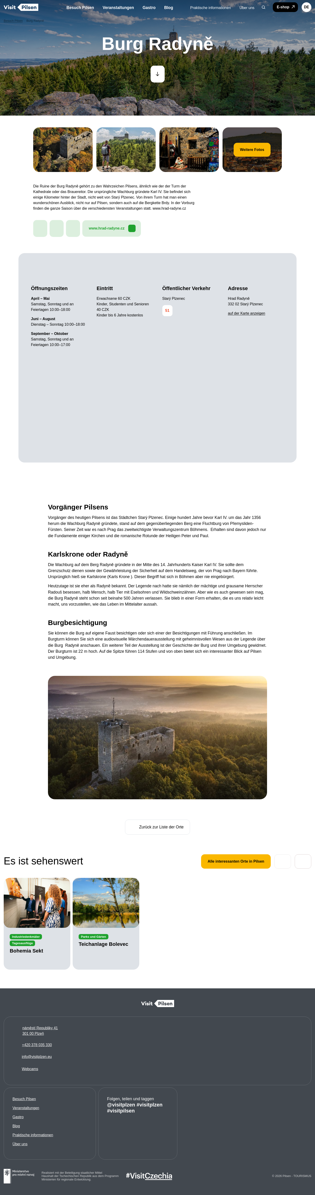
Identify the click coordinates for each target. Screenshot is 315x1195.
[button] (263, 7)
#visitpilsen (121, 1110)
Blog (16, 1126)
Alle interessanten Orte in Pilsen (236, 861)
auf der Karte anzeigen (246, 314)
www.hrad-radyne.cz (112, 228)
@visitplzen (121, 1104)
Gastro (18, 1117)
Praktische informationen (32, 1135)
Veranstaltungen (25, 1108)
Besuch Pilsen (24, 1099)
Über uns (19, 1144)
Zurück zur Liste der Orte (157, 827)
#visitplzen (149, 1104)
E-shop (286, 7)
